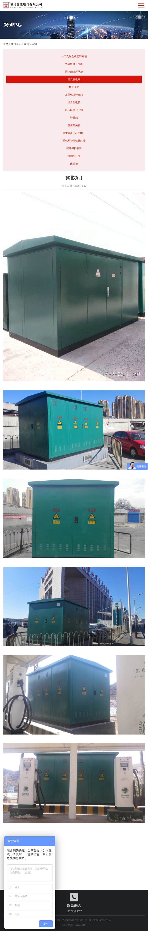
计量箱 (74, 117)
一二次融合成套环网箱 (74, 56)
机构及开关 (74, 156)
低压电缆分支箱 (74, 110)
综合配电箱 (74, 102)
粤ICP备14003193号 (100, 920)
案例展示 (16, 44)
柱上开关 (74, 87)
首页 (5, 44)
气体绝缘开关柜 (74, 64)
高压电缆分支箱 (74, 94)
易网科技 (80, 925)
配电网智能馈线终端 (74, 140)
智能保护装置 (74, 148)
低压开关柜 (74, 125)
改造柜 (74, 163)
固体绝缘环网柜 (74, 71)
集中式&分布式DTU (74, 133)
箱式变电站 (30, 44)
